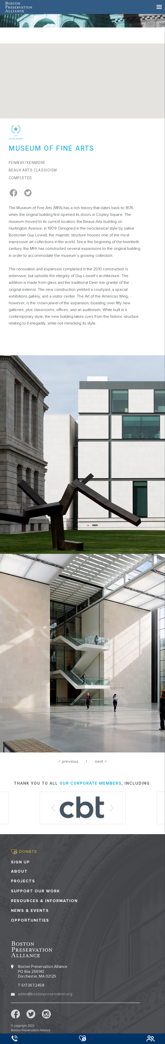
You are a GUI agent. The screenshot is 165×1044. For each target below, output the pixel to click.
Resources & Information (44, 901)
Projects (23, 881)
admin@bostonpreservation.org (45, 994)
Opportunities (30, 920)
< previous (68, 761)
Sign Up (20, 862)
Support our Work (35, 891)
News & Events (30, 910)
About (19, 871)
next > (101, 761)
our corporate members (91, 783)
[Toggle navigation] (159, 7)
